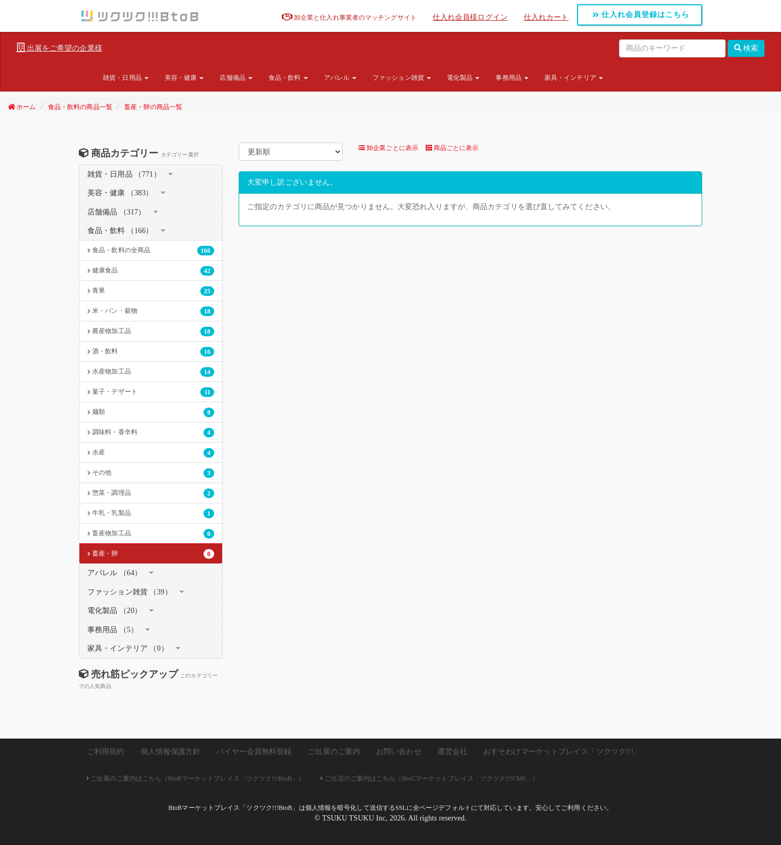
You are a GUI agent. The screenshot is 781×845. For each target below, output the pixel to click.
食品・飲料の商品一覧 (80, 107)
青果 (150, 291)
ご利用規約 (106, 752)
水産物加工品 (150, 372)
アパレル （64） (114, 573)
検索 (746, 48)
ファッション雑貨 (401, 77)
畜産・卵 (150, 554)
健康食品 (150, 271)
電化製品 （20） (114, 611)
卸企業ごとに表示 (388, 148)
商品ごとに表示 (452, 148)
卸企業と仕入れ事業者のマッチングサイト (349, 17)
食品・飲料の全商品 (150, 250)
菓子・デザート (150, 392)
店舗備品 (236, 77)
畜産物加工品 (150, 534)
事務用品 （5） (112, 630)
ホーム (22, 107)
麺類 (150, 412)
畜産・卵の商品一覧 (153, 107)
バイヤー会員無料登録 (253, 752)
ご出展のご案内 (333, 752)
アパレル (340, 77)
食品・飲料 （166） (120, 231)
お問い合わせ (398, 752)
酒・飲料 (150, 352)
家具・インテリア (573, 77)
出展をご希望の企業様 (59, 48)
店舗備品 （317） (116, 212)
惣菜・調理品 (150, 493)
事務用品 (511, 77)
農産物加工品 (150, 331)
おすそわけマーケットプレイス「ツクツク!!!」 (562, 752)
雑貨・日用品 (126, 77)
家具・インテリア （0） (127, 648)
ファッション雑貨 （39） (129, 592)
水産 (150, 453)
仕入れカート (546, 17)
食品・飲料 (288, 77)
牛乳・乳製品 (150, 513)
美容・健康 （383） (120, 193)
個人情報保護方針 (171, 752)
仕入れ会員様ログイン (470, 17)
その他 (150, 473)
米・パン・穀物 (150, 311)
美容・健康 (184, 77)
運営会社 (452, 752)
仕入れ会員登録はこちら (641, 15)
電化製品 (463, 77)
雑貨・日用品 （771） (124, 174)
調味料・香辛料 (150, 432)
